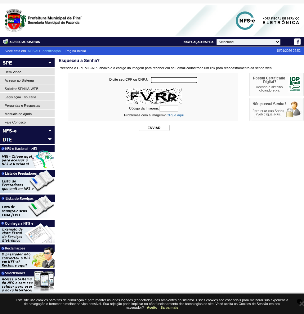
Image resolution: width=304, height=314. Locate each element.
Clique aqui (175, 115)
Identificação (51, 51)
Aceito (152, 307)
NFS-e (33, 51)
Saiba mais (169, 307)
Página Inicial (75, 51)
